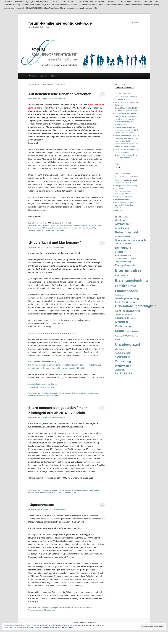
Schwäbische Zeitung (83, 228)
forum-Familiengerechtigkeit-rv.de (60, 23)
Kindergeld (44, 492)
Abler (76, 608)
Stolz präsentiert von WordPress (84, 623)
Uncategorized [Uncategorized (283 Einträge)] (127, 344)
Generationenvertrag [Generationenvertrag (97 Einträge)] (128, 310)
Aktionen (32, 76)
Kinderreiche (78, 393)
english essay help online (125, 113)
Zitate (53, 76)
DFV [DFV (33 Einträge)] (116, 259)
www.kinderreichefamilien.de (41, 387)
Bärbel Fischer (59, 99)
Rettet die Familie (122, 199)
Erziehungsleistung (81, 490)
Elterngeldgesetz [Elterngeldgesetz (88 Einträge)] (125, 265)
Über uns (43, 76)
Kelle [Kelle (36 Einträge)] (130, 314)
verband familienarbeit (124, 202)
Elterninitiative (79, 226)
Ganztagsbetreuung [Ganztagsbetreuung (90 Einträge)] (127, 298)
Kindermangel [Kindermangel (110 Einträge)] (124, 326)
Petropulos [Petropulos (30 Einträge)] (119, 336)
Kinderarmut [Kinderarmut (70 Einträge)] (122, 318)
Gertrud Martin (33, 492)
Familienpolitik (94, 490)
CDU (80, 608)
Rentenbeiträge (57, 228)
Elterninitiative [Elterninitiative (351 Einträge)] (128, 270)
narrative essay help (123, 119)
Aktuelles (45, 226)
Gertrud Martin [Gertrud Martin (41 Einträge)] (121, 314)
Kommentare (70, 492)
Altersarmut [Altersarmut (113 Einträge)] (122, 223)
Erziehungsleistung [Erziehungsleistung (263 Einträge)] (131, 280)
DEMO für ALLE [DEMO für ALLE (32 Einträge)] (125, 244)
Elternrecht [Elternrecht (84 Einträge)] (121, 275)
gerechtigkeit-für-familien (125, 194)
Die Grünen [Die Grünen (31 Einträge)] (123, 259)
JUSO (87, 226)
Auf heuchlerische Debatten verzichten (59, 94)
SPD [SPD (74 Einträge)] (117, 339)
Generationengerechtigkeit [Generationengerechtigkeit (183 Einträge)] (135, 306)
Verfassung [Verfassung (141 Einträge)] (123, 361)
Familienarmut (88, 608)
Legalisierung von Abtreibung (39, 228)
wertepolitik (119, 210)
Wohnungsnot (33, 395)
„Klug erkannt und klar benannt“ (54, 242)
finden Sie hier (58, 323)
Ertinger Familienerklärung (126, 186)
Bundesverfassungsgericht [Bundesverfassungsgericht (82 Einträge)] (130, 240)
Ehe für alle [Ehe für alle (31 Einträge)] (131, 259)
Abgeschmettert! (42, 505)
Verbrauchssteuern (35, 230)
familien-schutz (121, 188)
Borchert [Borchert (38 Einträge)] (126, 237)
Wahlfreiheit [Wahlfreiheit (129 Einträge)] (123, 366)
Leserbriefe (54, 226)
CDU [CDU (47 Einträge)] (117, 244)
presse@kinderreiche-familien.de (42, 384)
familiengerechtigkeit (123, 191)
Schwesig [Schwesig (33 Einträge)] (135, 336)
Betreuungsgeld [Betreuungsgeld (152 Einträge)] (126, 232)
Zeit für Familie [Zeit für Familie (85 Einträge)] (124, 373)
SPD (93, 228)
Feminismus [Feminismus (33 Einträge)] (119, 295)
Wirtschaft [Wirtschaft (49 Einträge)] (120, 370)
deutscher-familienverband (126, 180)
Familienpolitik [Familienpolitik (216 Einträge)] (127, 291)
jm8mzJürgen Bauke (123, 144)
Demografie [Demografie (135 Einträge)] (123, 247)
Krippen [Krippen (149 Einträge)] (120, 330)
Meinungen (54, 393)
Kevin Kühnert (96, 226)
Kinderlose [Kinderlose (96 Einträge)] (121, 321)
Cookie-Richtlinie (67, 627)
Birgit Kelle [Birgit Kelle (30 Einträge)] (119, 236)
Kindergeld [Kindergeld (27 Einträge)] (132, 318)
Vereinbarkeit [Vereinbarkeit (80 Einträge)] (122, 356)
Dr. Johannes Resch (123, 183)
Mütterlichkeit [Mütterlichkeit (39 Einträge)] (132, 331)
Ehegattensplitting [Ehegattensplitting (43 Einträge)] (123, 262)
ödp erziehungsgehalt (124, 197)
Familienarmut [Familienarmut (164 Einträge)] (125, 286)
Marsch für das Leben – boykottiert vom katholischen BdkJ (127, 138)
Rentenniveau (69, 228)
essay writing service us (125, 127)
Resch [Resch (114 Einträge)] (127, 335)
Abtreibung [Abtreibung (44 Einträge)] (120, 220)
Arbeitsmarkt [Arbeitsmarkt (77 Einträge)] (122, 228)
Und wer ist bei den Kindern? (127, 116)
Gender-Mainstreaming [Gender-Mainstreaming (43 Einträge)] (125, 302)
